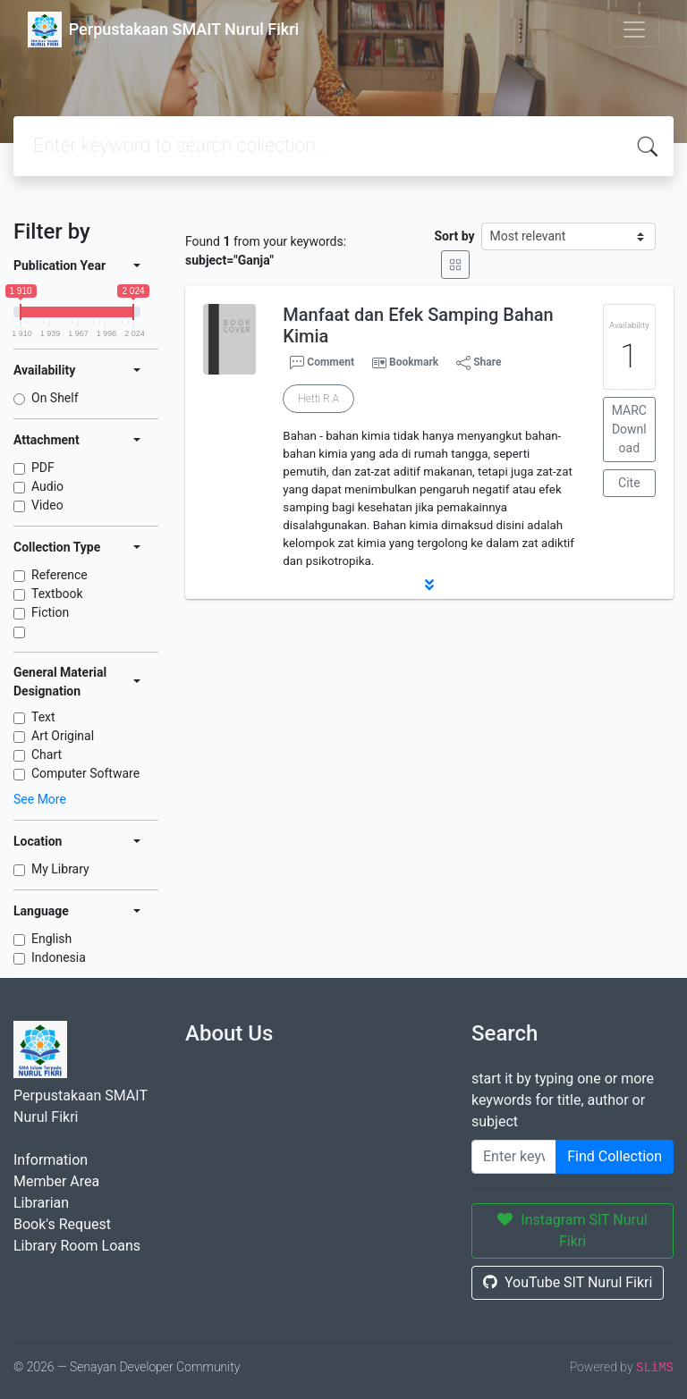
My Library (60, 869)
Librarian (41, 1202)
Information (50, 1159)
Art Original (62, 736)
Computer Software (85, 773)
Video (47, 505)
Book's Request (62, 1224)
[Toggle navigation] (634, 29)
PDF (43, 467)
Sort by (454, 236)
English (51, 938)
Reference (59, 575)
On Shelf (55, 398)
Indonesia (58, 957)
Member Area (56, 1181)
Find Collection (614, 1156)
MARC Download (629, 429)
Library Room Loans (76, 1245)
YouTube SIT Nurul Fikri (567, 1282)
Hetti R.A (318, 398)
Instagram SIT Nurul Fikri (572, 1230)
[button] (429, 584)
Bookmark (413, 362)
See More (39, 799)
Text (43, 717)
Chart (46, 754)
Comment (322, 363)
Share (478, 363)
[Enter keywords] (513, 1157)
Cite (629, 483)
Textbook (57, 593)
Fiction (50, 612)
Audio (47, 486)
